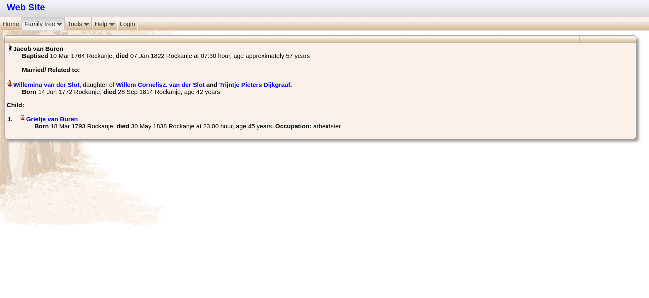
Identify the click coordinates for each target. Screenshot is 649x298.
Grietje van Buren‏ (52, 119)
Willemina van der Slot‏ (46, 84)
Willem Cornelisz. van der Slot (160, 84)
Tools (78, 23)
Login (127, 23)
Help (105, 23)
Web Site (26, 7)
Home (10, 23)
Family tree (43, 23)
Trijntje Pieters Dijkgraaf (254, 84)
